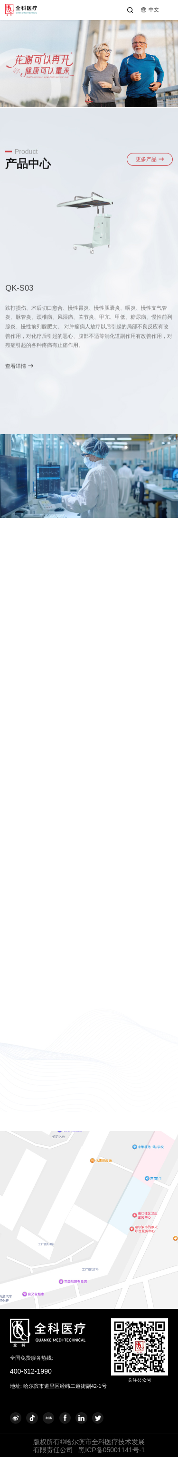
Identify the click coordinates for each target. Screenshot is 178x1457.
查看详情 (19, 369)
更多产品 (150, 162)
